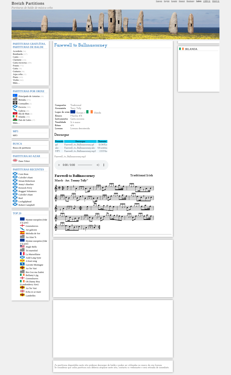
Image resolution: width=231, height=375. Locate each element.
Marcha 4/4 (76, 116)
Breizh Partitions (28, 3)
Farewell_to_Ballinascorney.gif (79, 145)
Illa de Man (24, 113)
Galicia (22, 110)
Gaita (15, 68)
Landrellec (31, 295)
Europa (79, 113)
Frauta (16, 65)
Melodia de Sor (33, 233)
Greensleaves (32, 278)
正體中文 (206, 1)
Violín (16, 80)
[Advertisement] (113, 76)
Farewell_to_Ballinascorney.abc (79, 148)
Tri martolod (32, 250)
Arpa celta (18, 74)
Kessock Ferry (25, 187)
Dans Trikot (24, 161)
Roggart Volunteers (28, 191)
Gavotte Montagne (34, 264)
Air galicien (31, 229)
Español (174, 1)
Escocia (22, 107)
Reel (21, 198)
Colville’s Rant (26, 177)
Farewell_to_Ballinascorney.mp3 (80, 151)
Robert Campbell (27, 205)
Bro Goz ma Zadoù (35, 272)
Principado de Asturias (29, 96)
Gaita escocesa (20, 62)
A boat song (31, 261)
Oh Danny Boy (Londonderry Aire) (30, 283)
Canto (15, 57)
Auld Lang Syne (33, 257)
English (166, 1)
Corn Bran (24, 174)
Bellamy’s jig (32, 275)
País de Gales (25, 120)
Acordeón (17, 51)
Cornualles (24, 103)
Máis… (16, 82)
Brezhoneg (190, 1)
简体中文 (215, 1)
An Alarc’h (31, 237)
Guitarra (17, 71)
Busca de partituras (22, 147)
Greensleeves (32, 226)
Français (159, 1)
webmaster (135, 367)
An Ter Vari (31, 268)
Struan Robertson (27, 181)
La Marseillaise (33, 254)
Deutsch (182, 1)
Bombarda (18, 54)
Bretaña (22, 99)
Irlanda (22, 116)
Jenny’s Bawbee (26, 184)
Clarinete (17, 59)
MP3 (15, 135)
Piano (15, 77)
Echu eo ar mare (33, 291)
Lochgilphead (25, 201)
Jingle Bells (31, 246)
